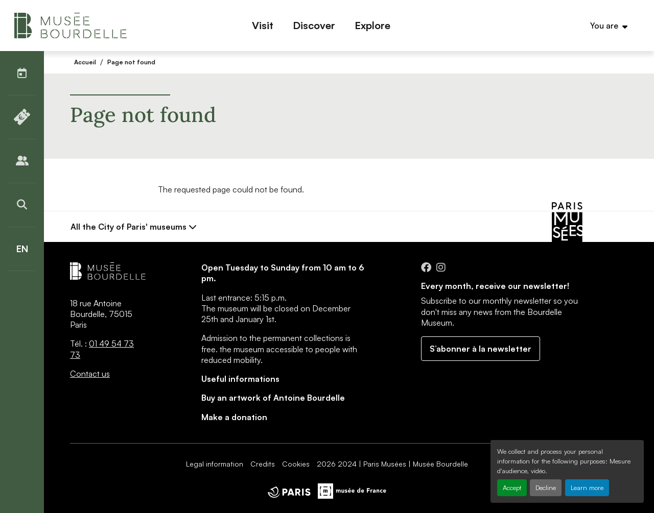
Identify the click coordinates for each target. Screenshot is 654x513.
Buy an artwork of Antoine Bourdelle (273, 398)
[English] (22, 249)
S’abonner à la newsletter (480, 349)
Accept (512, 487)
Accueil (85, 62)
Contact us (90, 374)
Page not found (131, 62)
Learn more (587, 487)
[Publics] (22, 161)
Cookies (296, 463)
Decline (545, 487)
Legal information (214, 463)
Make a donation (234, 417)
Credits (262, 463)
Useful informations (240, 379)
